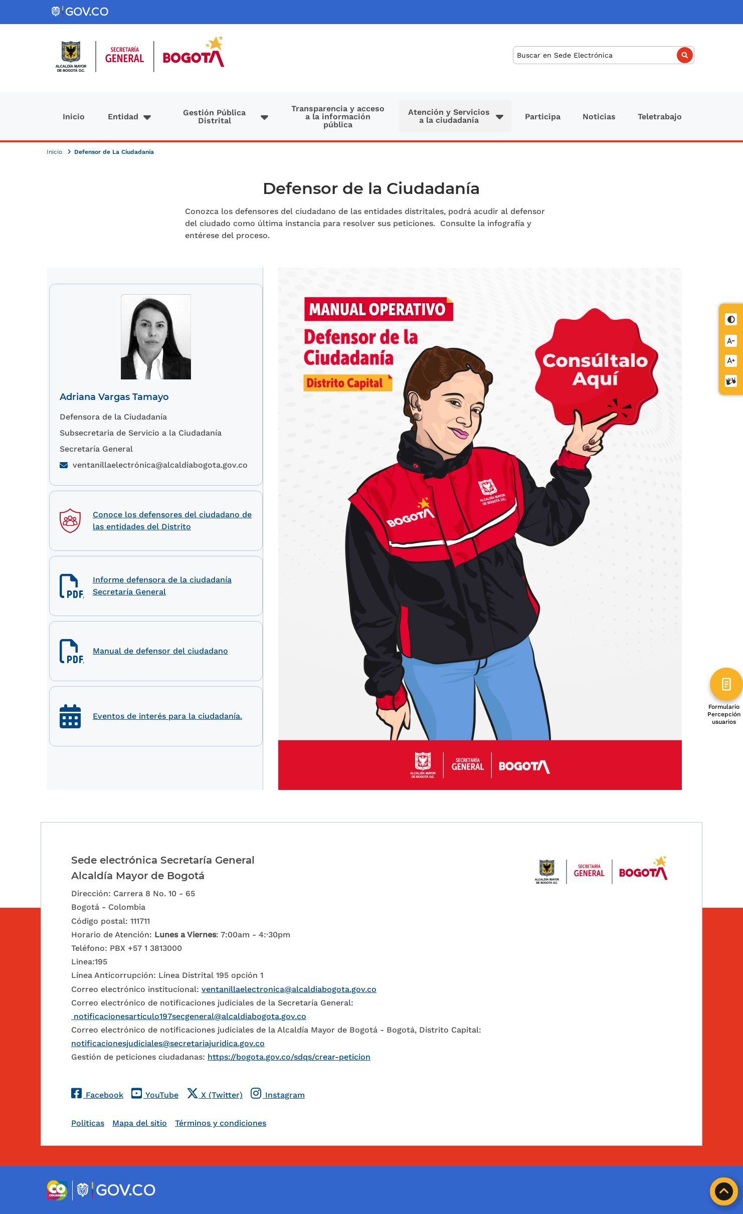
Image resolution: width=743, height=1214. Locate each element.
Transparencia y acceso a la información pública (338, 116)
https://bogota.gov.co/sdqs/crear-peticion (289, 1057)
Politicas (87, 1123)
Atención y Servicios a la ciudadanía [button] (449, 116)
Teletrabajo (660, 116)
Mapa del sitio (139, 1123)
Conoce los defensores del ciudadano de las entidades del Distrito (172, 520)
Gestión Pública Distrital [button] (214, 116)
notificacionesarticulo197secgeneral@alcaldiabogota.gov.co (188, 1016)
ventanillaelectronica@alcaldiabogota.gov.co (289, 989)
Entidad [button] (123, 116)
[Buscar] (603, 55)
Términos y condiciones (220, 1123)
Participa (543, 116)
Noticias (599, 116)
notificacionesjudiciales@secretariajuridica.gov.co (168, 1043)
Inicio (74, 116)
